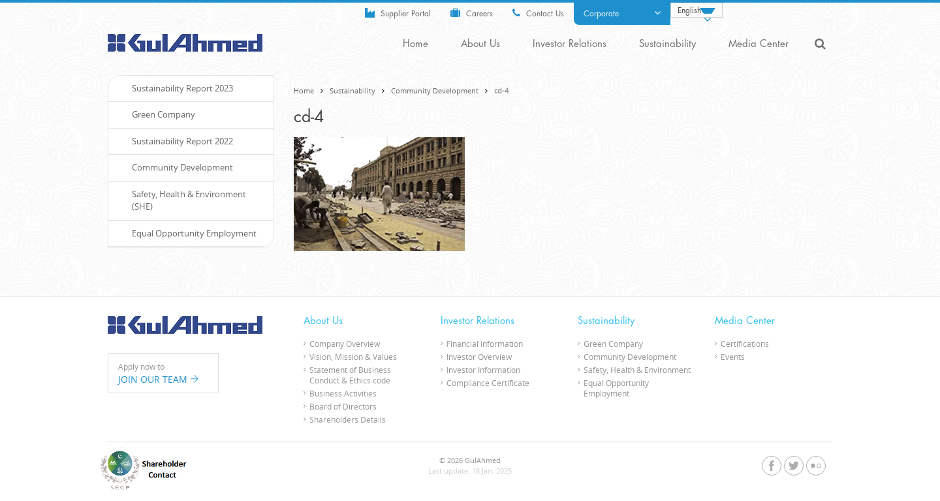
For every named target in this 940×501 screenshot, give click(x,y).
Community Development (434, 90)
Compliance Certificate (487, 383)
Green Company (156, 114)
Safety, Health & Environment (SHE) (182, 200)
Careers (471, 13)
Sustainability (667, 44)
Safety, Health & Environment (637, 369)
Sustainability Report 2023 (175, 88)
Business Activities (343, 393)
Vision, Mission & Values (353, 356)
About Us (480, 44)
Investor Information (483, 369)
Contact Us (538, 13)
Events (733, 356)
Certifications (745, 343)
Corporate (622, 13)
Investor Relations (569, 44)
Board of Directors (343, 406)
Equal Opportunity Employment (187, 233)
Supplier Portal (398, 13)
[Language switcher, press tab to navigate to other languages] (696, 10)
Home (415, 44)
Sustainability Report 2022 (175, 141)
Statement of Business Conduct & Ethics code (350, 374)
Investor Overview (479, 356)
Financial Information (484, 343)
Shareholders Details (347, 419)
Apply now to (163, 373)
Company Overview (344, 343)
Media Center (758, 44)
